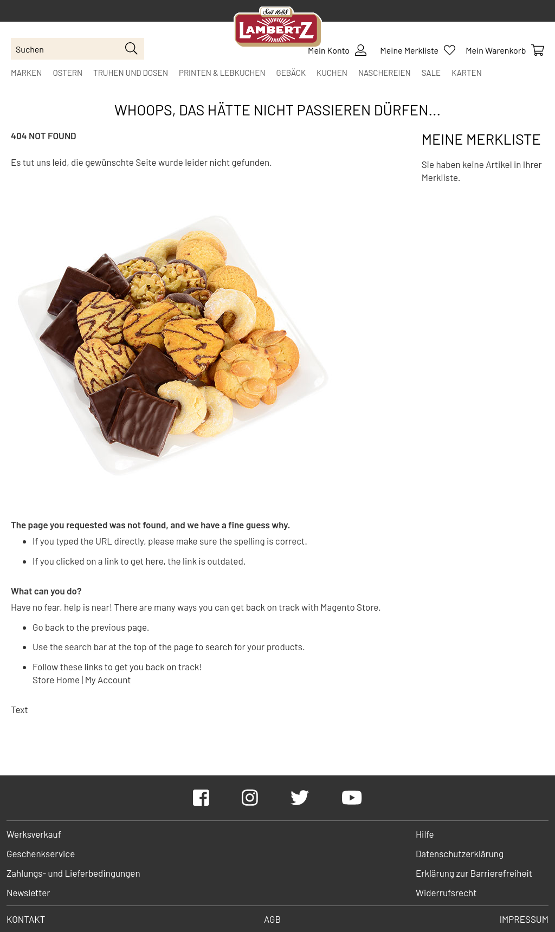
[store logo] (278, 28)
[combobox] (77, 49)
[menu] (277, 72)
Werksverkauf (34, 834)
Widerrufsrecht (446, 892)
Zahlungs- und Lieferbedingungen (73, 873)
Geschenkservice (41, 853)
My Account (108, 679)
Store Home (56, 679)
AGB (272, 919)
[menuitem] (26, 72)
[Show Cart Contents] (505, 50)
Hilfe (425, 834)
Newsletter (28, 892)
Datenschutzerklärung (460, 853)
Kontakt (26, 919)
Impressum (524, 919)
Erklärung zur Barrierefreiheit (474, 873)
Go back (48, 627)
